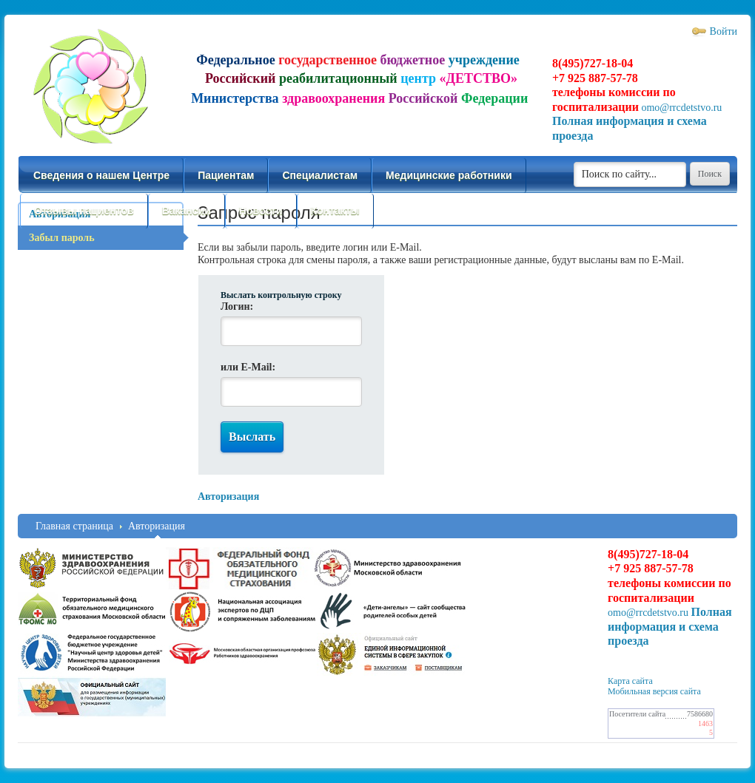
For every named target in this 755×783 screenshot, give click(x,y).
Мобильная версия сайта (654, 691)
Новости (261, 211)
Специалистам (320, 175)
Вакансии (186, 211)
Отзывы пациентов (84, 211)
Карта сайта (630, 681)
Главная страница (74, 526)
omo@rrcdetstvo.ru (681, 107)
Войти (723, 31)
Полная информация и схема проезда (670, 626)
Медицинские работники (448, 175)
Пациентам (226, 175)
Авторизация (156, 526)
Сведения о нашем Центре (101, 175)
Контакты (335, 211)
